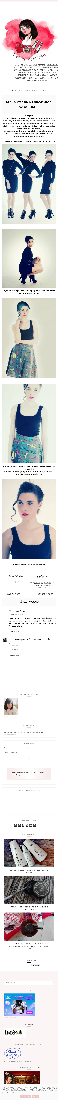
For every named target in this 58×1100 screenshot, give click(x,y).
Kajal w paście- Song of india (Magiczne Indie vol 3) (29, 909)
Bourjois (44, 582)
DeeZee (37, 584)
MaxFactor (42, 588)
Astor (32, 582)
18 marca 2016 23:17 (16, 646)
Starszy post (47, 595)
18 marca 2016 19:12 (16, 615)
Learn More (25, 1096)
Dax (53, 582)
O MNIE (27, 90)
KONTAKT (35, 90)
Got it (35, 1096)
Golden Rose (46, 584)
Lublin (47, 586)
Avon (38, 582)
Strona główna (15, 90)
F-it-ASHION (18, 612)
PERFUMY (45, 90)
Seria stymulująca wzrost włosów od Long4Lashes (29, 872)
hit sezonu (39, 586)
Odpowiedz (14, 632)
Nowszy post (11, 595)
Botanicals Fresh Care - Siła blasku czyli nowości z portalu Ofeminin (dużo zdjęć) (29, 946)
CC (50, 582)
